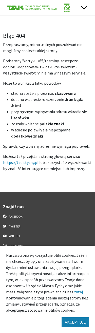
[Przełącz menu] (84, 7)
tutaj (78, 291)
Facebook (13, 216)
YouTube (12, 236)
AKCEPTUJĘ (75, 322)
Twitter (11, 226)
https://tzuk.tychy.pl (21, 162)
